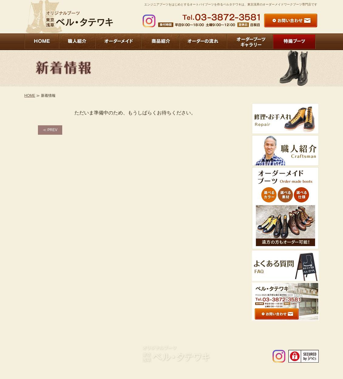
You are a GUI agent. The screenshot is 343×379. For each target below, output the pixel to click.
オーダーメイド (87, 328)
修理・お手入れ (124, 328)
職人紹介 (56, 328)
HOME (29, 95)
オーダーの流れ (160, 328)
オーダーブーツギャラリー (206, 328)
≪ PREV (50, 130)
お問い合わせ (301, 328)
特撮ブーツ (332, 328)
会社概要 (246, 328)
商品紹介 (31, 328)
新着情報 (271, 328)
